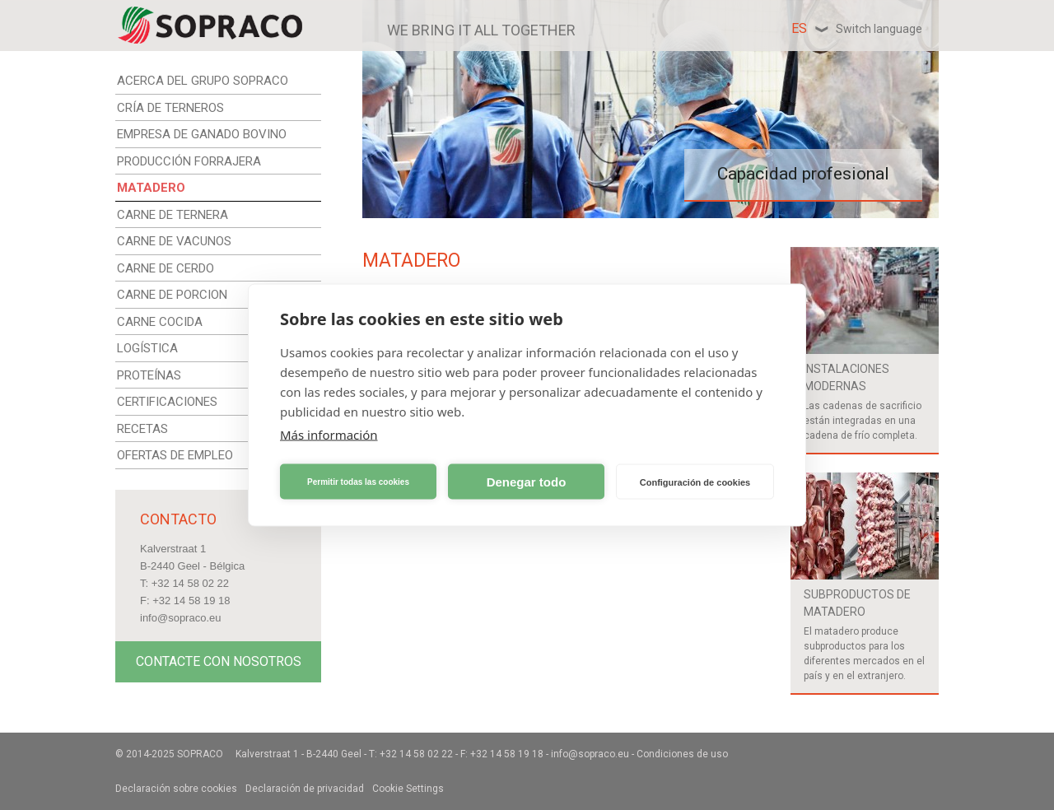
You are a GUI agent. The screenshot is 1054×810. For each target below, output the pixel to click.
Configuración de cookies (695, 481)
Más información (329, 434)
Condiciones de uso (682, 754)
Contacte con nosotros (218, 661)
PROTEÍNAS (149, 375)
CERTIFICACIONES (167, 401)
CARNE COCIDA (160, 321)
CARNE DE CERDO (165, 268)
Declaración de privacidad (304, 788)
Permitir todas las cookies (358, 481)
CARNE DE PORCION (172, 294)
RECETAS (142, 428)
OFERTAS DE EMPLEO (175, 455)
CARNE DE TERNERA (172, 214)
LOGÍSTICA (147, 348)
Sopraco (200, 754)
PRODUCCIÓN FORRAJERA (189, 161)
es (856, 28)
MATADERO (151, 187)
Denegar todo (527, 481)
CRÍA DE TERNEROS (170, 107)
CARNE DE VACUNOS (174, 241)
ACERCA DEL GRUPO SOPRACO (202, 80)
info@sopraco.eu (180, 618)
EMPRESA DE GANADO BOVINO (202, 134)
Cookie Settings (408, 788)
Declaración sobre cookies (176, 788)
